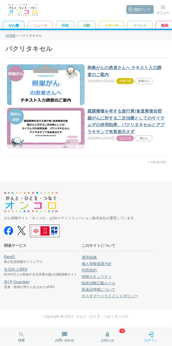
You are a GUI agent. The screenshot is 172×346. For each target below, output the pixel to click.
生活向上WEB (15, 269)
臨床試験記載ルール (98, 283)
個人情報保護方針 (97, 263)
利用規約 (89, 270)
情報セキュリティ (97, 276)
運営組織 (89, 257)
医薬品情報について (98, 289)
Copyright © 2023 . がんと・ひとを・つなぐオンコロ (86, 316)
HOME (11, 36)
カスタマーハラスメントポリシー (110, 295)
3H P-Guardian (16, 282)
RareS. (10, 256)
